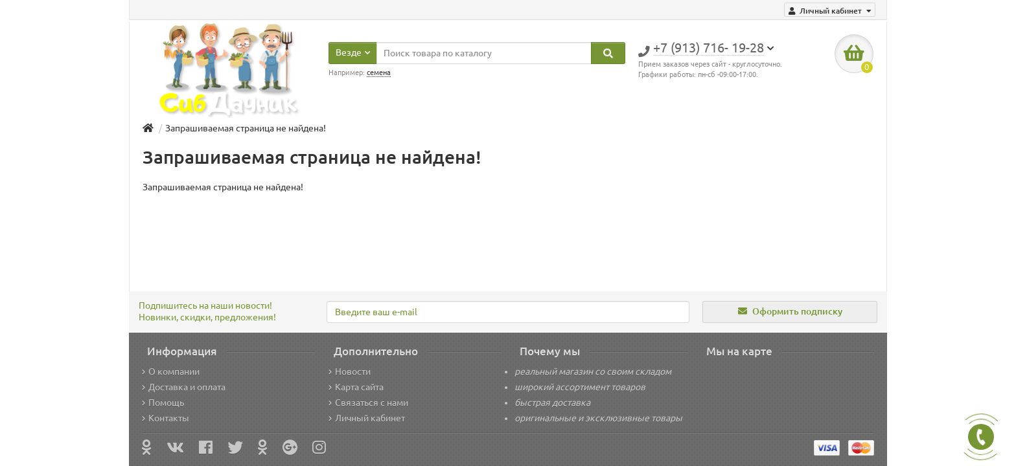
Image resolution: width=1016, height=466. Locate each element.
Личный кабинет (367, 418)
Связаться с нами (368, 402)
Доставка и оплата (183, 387)
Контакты (165, 418)
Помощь (163, 402)
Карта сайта (356, 387)
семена (379, 72)
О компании (171, 371)
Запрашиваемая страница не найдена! (245, 128)
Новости (350, 371)
